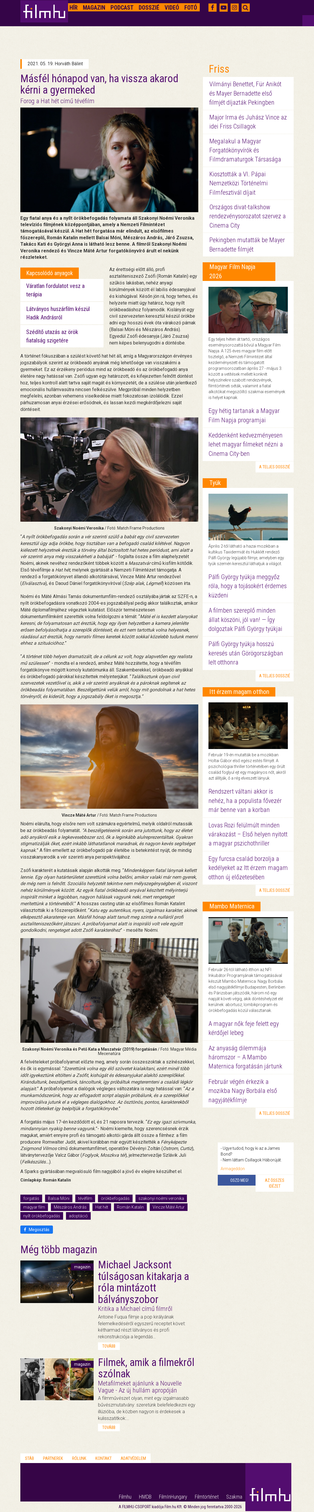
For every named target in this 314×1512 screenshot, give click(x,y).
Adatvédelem (133, 1458)
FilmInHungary (173, 1497)
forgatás (31, 1198)
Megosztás (36, 1229)
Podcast (121, 7)
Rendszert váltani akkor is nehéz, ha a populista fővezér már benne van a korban (245, 800)
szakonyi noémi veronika (161, 1198)
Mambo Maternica (231, 906)
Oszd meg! (239, 1180)
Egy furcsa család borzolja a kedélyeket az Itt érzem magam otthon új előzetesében (248, 868)
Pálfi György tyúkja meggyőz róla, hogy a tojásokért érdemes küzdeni (247, 586)
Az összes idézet (274, 1183)
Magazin (94, 7)
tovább (108, 1346)
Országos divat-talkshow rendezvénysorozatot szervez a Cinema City (247, 216)
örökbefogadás (115, 1198)
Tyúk (215, 482)
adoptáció (78, 1216)
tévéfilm (85, 1198)
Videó (172, 7)
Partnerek (53, 1458)
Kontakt (103, 1458)
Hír (73, 7)
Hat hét (101, 1207)
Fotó (190, 7)
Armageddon (233, 1168)
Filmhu (125, 1497)
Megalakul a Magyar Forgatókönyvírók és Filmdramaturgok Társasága (245, 150)
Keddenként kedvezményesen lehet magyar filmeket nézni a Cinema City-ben (245, 444)
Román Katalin (130, 1207)
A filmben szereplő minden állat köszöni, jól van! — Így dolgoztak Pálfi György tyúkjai (245, 619)
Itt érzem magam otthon (239, 691)
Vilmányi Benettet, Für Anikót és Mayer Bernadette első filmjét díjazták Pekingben (245, 93)
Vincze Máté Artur (169, 1207)
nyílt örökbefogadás (41, 1216)
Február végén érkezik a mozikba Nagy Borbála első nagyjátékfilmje (242, 1091)
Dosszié (149, 7)
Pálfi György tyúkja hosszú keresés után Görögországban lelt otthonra (245, 653)
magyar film (34, 1207)
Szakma (234, 1497)
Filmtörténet (207, 1497)
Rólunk (79, 1458)
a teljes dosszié (274, 467)
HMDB (145, 1497)
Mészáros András (70, 1207)
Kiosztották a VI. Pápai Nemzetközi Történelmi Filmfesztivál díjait (238, 183)
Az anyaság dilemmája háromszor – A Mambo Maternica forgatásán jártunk (245, 1057)
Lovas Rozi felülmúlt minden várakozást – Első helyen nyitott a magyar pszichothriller (248, 834)
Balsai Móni (58, 1198)
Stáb (29, 1458)
